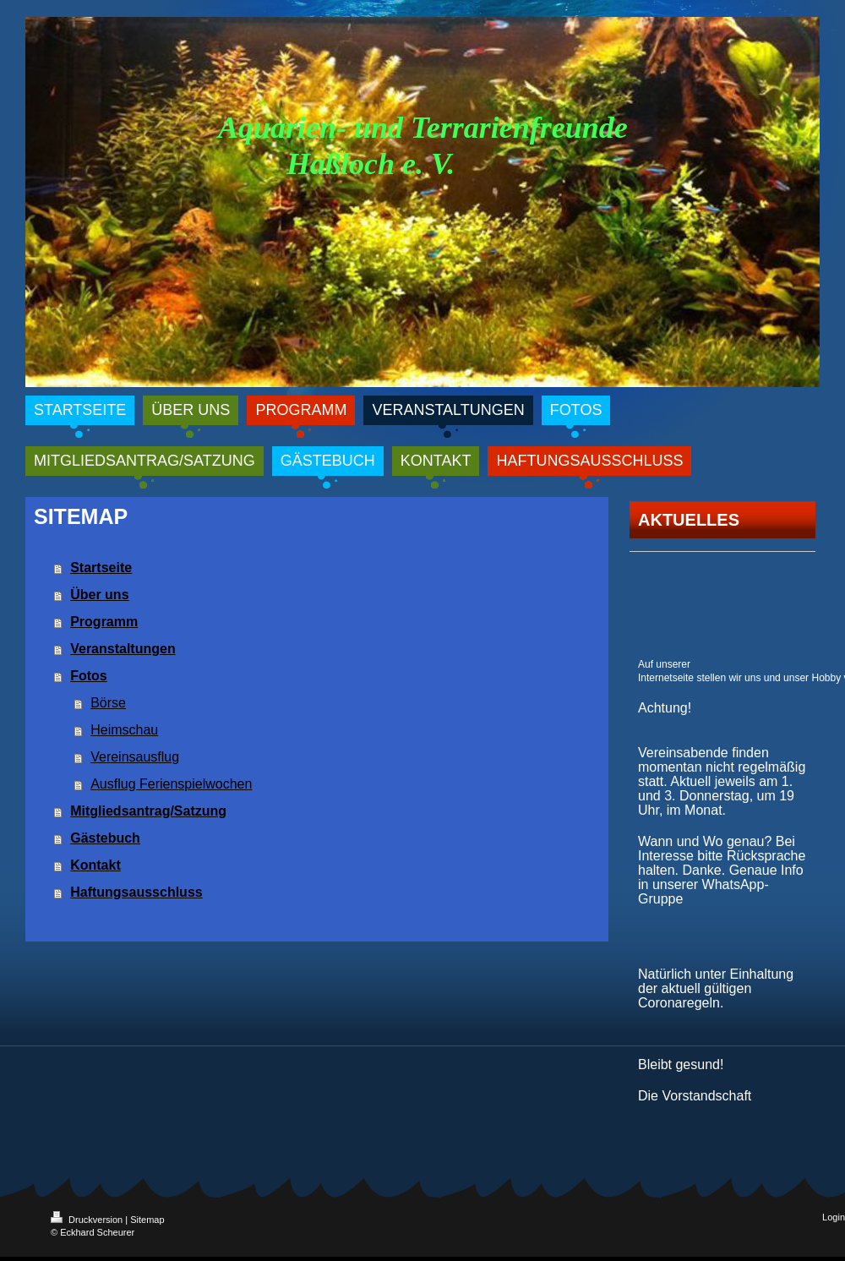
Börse (108, 703)
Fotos (88, 676)
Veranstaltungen (122, 648)
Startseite (101, 567)
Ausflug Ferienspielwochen (171, 784)
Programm (104, 621)
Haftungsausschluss (136, 892)
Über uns (99, 594)
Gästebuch (105, 838)
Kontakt (95, 865)
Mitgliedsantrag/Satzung (148, 811)
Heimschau (124, 730)
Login (833, 1217)
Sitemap (147, 1220)
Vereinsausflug (134, 757)
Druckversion (88, 1220)
